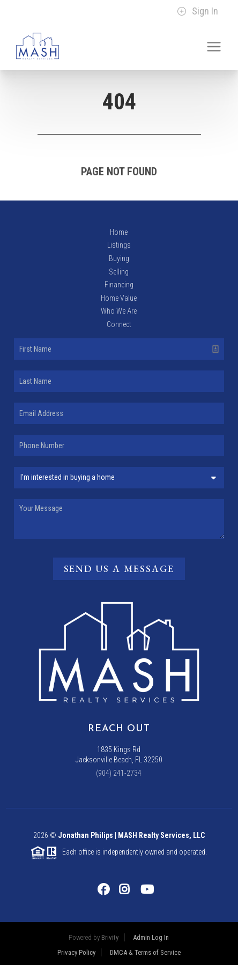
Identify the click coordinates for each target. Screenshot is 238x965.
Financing (119, 284)
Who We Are (119, 311)
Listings (119, 245)
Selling (119, 272)
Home (119, 232)
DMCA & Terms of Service (145, 952)
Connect (119, 324)
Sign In (197, 11)
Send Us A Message (119, 568)
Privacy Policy (76, 952)
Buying (119, 258)
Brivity (109, 937)
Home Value (119, 298)
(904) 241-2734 (119, 773)
